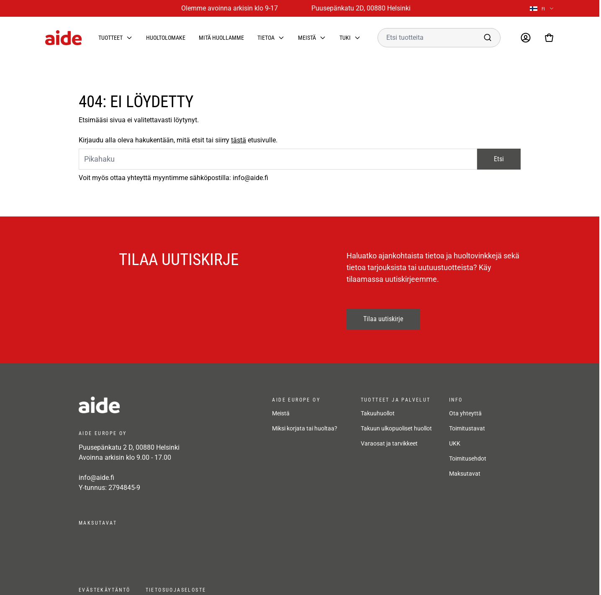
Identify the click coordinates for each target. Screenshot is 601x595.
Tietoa (266, 37)
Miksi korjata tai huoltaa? (304, 428)
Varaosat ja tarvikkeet (389, 443)
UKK (454, 443)
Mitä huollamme (221, 37)
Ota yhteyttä (465, 413)
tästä (238, 140)
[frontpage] (154, 405)
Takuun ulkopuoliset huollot (396, 428)
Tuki (345, 37)
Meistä (307, 37)
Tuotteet (110, 37)
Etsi (499, 159)
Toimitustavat (467, 428)
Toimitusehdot (467, 458)
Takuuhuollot (378, 413)
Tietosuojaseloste (176, 590)
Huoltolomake (165, 37)
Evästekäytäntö (105, 590)
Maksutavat (464, 473)
